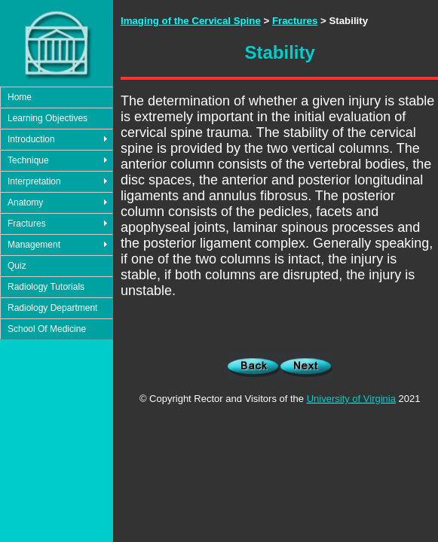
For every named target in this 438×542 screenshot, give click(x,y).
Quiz (17, 265)
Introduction (31, 139)
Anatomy (25, 202)
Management (34, 244)
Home (20, 97)
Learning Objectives (47, 118)
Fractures (27, 223)
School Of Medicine (47, 329)
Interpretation (34, 181)
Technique (28, 160)
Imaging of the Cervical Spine (191, 20)
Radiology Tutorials (46, 287)
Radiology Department (52, 308)
